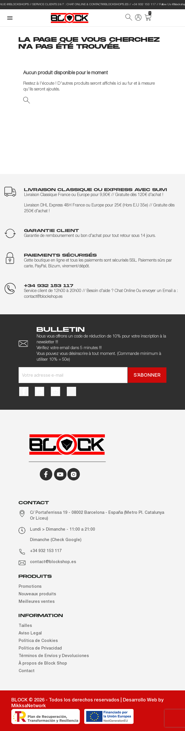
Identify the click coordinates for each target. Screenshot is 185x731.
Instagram (55, 391)
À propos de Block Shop (43, 663)
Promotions (30, 587)
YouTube (39, 391)
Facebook (23, 391)
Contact (27, 671)
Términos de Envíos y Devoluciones (54, 656)
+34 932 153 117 (46, 551)
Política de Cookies (38, 641)
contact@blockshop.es (53, 562)
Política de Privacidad (40, 648)
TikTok (71, 391)
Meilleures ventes (37, 602)
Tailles (25, 626)
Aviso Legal (30, 633)
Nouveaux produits (37, 594)
